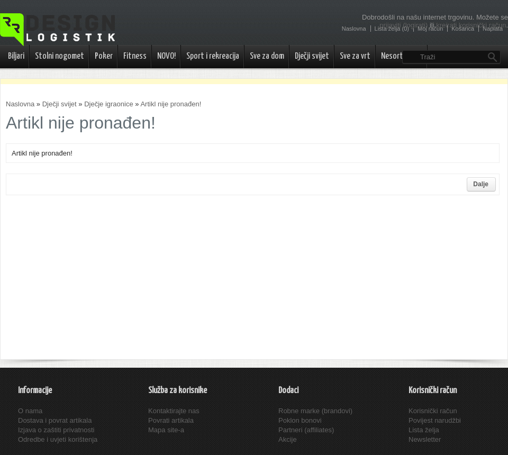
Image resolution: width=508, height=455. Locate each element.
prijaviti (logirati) (403, 25)
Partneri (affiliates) (306, 430)
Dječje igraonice (108, 104)
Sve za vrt (355, 56)
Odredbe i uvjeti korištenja (57, 439)
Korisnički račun (433, 411)
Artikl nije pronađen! (170, 104)
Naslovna (20, 104)
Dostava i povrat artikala (55, 420)
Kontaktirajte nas (173, 411)
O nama (30, 411)
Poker (104, 56)
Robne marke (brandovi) (315, 411)
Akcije (287, 439)
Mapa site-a (166, 430)
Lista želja (424, 430)
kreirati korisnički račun (471, 25)
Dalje (480, 184)
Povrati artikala (171, 420)
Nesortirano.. (401, 56)
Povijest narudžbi (435, 420)
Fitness (135, 56)
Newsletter (425, 439)
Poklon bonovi (300, 420)
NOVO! (166, 56)
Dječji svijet (312, 56)
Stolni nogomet (59, 56)
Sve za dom (267, 56)
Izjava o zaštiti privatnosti (56, 430)
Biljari (16, 56)
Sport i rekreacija (212, 56)
